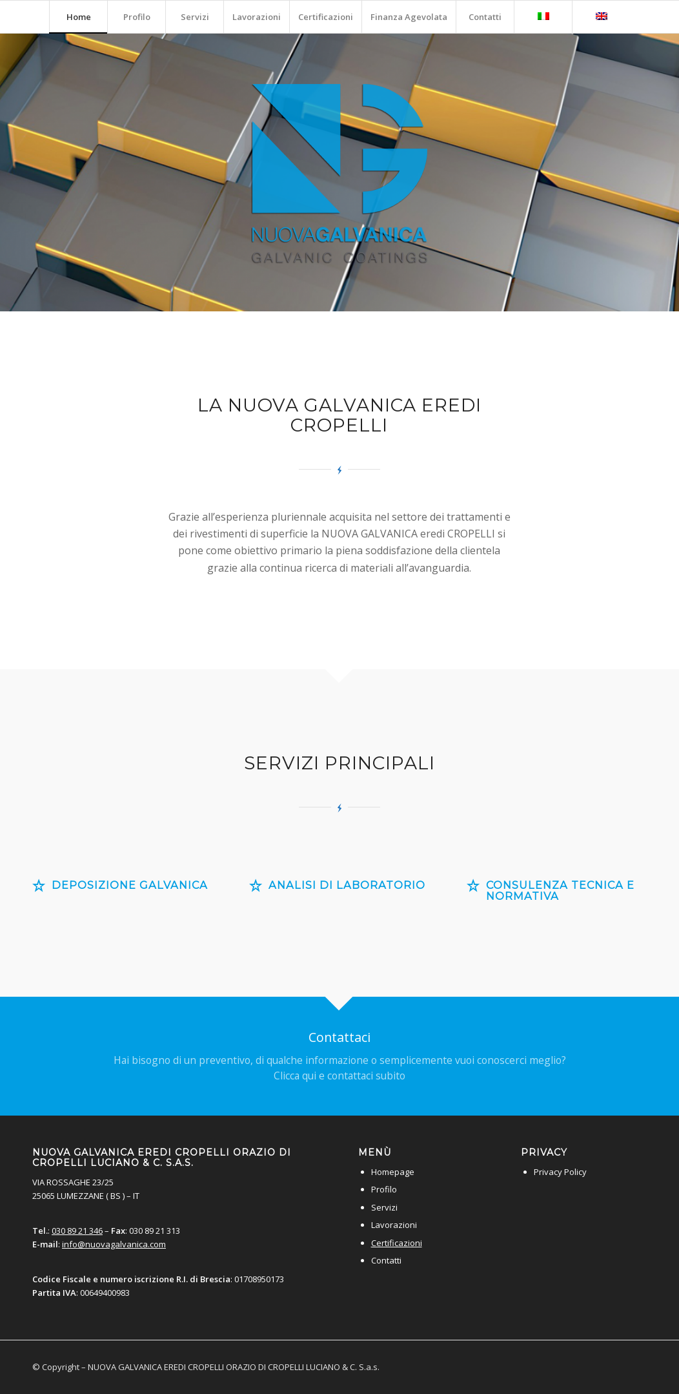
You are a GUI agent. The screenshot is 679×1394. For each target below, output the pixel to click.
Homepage (392, 1172)
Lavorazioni (394, 1225)
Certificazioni (396, 1243)
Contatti (386, 1260)
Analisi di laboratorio (347, 885)
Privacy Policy (560, 1172)
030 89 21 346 (77, 1230)
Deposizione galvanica (130, 885)
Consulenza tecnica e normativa (560, 891)
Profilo (384, 1189)
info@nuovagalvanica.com (114, 1244)
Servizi (384, 1207)
